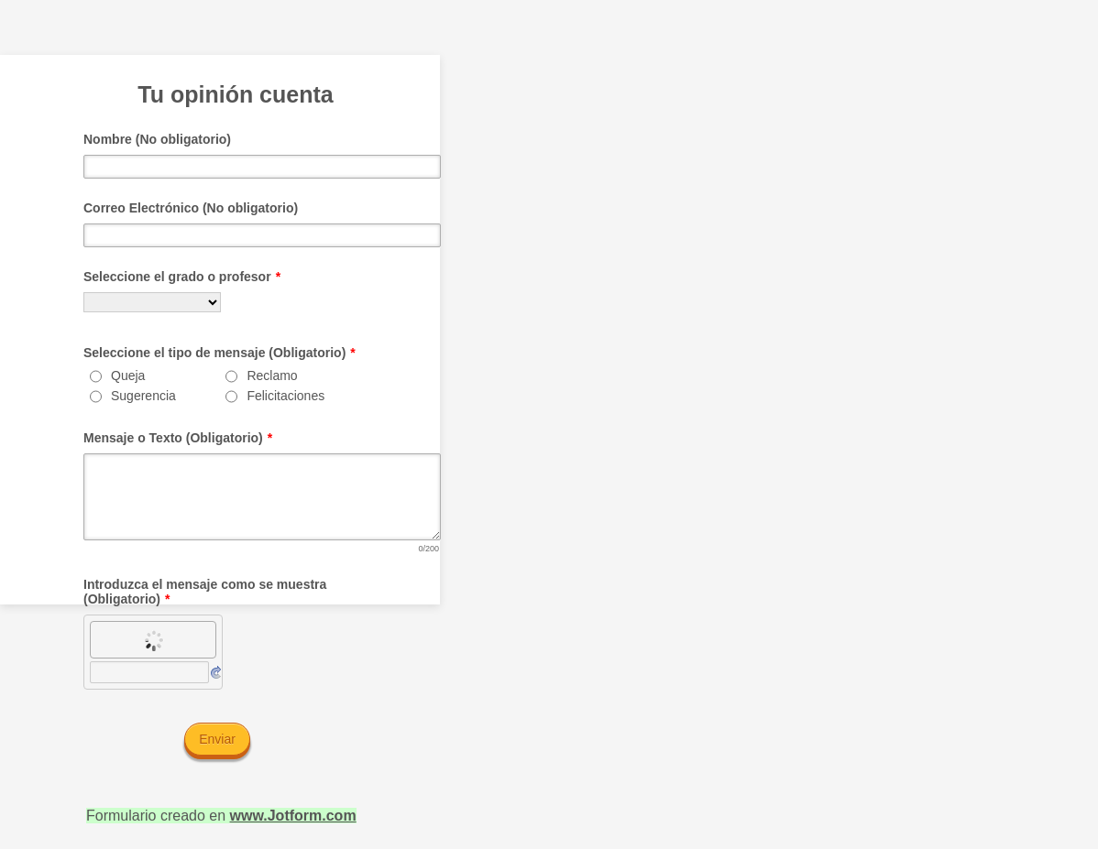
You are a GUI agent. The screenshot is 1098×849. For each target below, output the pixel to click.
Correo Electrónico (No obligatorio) (190, 208)
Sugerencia (143, 395)
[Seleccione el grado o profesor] (152, 302)
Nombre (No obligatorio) (157, 139)
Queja (128, 375)
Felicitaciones (285, 395)
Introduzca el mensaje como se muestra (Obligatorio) (204, 591)
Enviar (217, 739)
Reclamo (272, 375)
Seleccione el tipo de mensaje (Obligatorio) (219, 352)
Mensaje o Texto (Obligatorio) (177, 437)
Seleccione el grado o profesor (181, 276)
